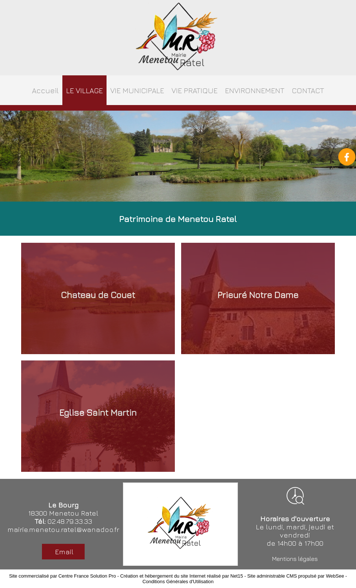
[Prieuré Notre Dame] (258, 298)
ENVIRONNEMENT (254, 90)
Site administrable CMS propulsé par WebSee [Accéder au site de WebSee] (295, 576)
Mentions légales (295, 558)
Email (63, 552)
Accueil (45, 90)
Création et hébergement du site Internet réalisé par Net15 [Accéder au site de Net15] (181, 576)
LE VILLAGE (84, 90)
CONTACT (308, 90)
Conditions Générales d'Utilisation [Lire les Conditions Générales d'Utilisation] (178, 581)
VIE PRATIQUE (195, 90)
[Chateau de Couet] (98, 298)
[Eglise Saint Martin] (98, 416)
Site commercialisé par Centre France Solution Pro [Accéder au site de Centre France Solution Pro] (62, 576)
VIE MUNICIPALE (137, 90)
